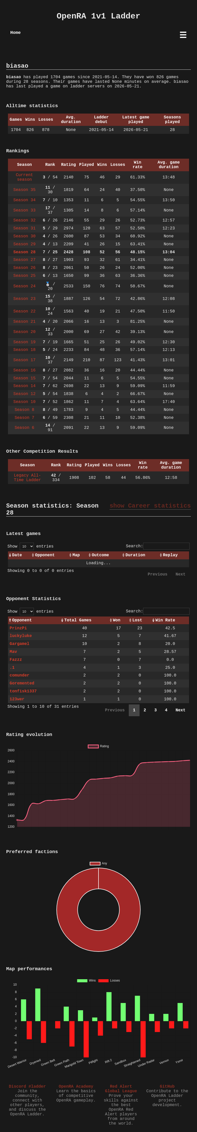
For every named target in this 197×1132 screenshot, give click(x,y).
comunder (19, 675)
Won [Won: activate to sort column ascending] (116, 620)
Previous (158, 574)
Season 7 (24, 418)
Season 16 (24, 370)
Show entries (30, 546)
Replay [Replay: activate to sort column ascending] (170, 555)
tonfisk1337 (23, 691)
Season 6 (24, 428)
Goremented (22, 683)
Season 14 (24, 386)
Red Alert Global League (121, 1089)
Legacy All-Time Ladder (27, 477)
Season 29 (24, 244)
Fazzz (16, 660)
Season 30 (24, 236)
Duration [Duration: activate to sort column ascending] (135, 555)
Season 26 (24, 268)
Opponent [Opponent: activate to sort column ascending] (45, 555)
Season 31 (24, 228)
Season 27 (24, 260)
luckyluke (21, 636)
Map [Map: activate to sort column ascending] (76, 555)
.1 (12, 667)
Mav (13, 652)
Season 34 (24, 200)
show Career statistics (150, 505)
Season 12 (24, 394)
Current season (24, 177)
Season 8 (24, 410)
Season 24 (24, 286)
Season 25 (24, 276)
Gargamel (19, 644)
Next (180, 574)
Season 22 (24, 311)
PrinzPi (18, 628)
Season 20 (24, 332)
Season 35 (24, 190)
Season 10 (24, 402)
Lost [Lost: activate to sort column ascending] (137, 620)
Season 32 (24, 220)
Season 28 (24, 252)
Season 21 (24, 321)
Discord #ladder (27, 1086)
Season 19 (24, 342)
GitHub (167, 1086)
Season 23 (24, 299)
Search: (158, 546)
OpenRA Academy (76, 1086)
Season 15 (24, 378)
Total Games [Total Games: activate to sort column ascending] (78, 620)
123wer (17, 699)
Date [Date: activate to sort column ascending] (17, 555)
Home (15, 32)
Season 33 (24, 210)
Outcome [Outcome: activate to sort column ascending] (100, 555)
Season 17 (24, 360)
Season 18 (24, 350)
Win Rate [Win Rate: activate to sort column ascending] (165, 620)
